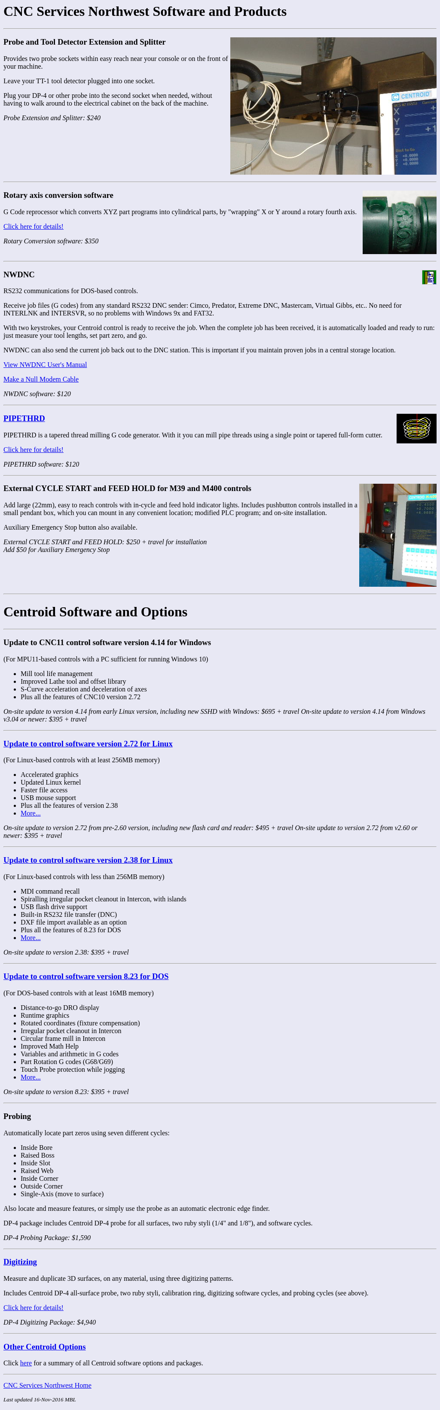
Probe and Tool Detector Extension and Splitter (84, 41)
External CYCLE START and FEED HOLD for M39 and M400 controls (127, 488)
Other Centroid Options (44, 1346)
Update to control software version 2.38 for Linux (88, 859)
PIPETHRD (24, 418)
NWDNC (19, 274)
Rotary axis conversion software (58, 195)
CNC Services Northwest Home (47, 1385)
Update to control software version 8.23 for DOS (85, 976)
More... (31, 813)
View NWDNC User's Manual (45, 364)
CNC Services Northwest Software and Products (145, 11)
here (26, 1363)
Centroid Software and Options (95, 611)
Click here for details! (33, 226)
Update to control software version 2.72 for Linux (88, 743)
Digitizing (20, 1261)
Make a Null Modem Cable (41, 379)
